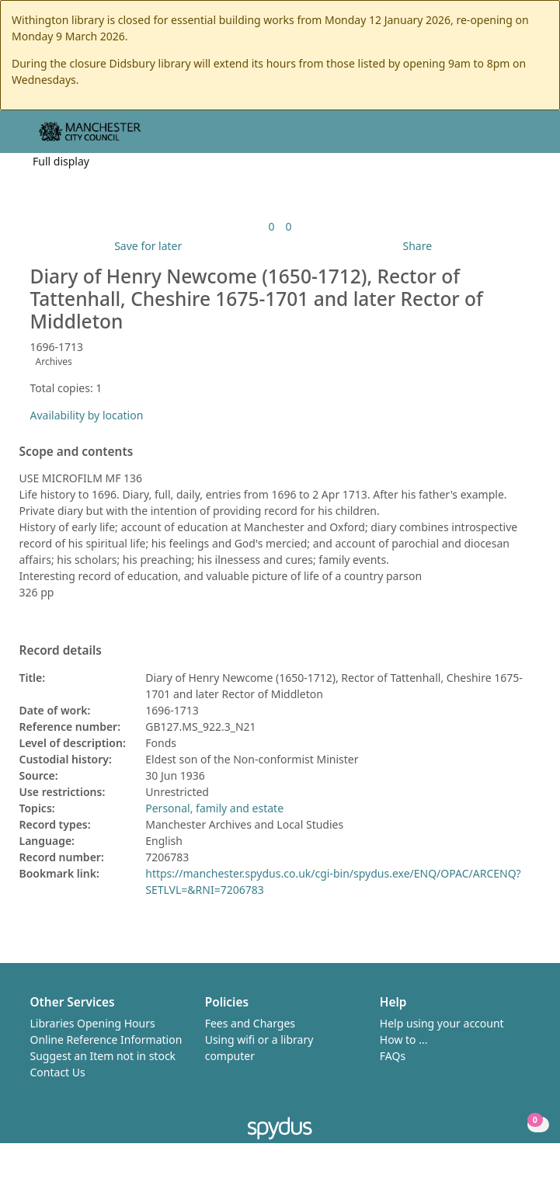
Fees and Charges (250, 1023)
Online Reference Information (106, 1039)
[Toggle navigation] (525, 138)
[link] (271, 226)
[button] (505, 138)
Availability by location (87, 415)
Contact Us (57, 1072)
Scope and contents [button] (76, 452)
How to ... (404, 1039)
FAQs (392, 1055)
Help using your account (442, 1023)
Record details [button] (60, 651)
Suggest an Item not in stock (103, 1055)
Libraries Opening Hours (92, 1023)
